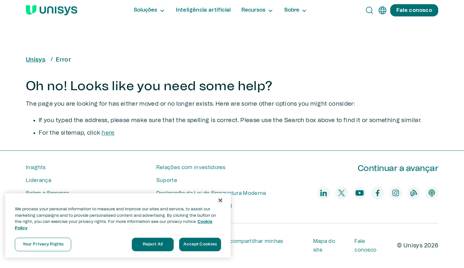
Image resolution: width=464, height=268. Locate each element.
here (108, 133)
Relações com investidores (191, 167)
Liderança (38, 180)
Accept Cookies (200, 244)
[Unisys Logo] (51, 10)
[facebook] (377, 193)
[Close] (220, 200)
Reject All (153, 244)
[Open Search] (369, 10)
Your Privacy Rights (43, 244)
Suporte (166, 180)
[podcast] (431, 193)
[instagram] (395, 193)
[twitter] (341, 193)
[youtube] (359, 193)
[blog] (413, 193)
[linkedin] (323, 193)
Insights (36, 167)
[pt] (382, 10)
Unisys (35, 60)
